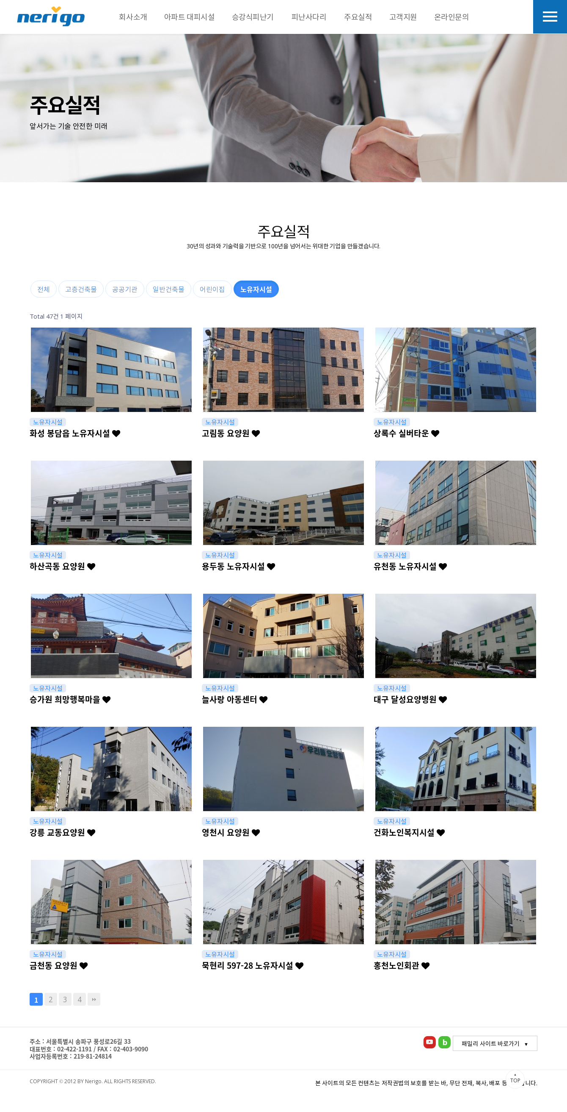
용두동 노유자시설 (238, 566)
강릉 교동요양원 (62, 832)
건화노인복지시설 (409, 832)
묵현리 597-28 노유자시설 (252, 965)
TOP (515, 1078)
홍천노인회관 (401, 965)
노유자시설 (256, 289)
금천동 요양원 (59, 965)
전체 (43, 289)
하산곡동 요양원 (62, 566)
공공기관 (125, 289)
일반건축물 (168, 289)
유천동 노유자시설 (410, 566)
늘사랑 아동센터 (234, 699)
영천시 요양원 (231, 832)
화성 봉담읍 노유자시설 (75, 433)
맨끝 (94, 999)
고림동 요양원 (231, 433)
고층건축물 (81, 289)
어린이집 (212, 289)
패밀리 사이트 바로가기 (491, 1043)
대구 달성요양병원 (410, 699)
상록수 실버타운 (406, 433)
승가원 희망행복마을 (70, 699)
